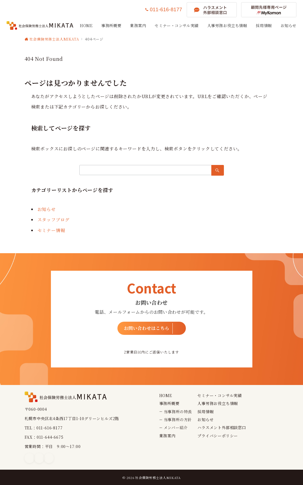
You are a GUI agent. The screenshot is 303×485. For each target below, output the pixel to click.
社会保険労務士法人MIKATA (158, 477)
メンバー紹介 (176, 427)
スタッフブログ (53, 219)
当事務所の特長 (178, 411)
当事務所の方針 (178, 419)
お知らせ (46, 209)
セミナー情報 (51, 230)
